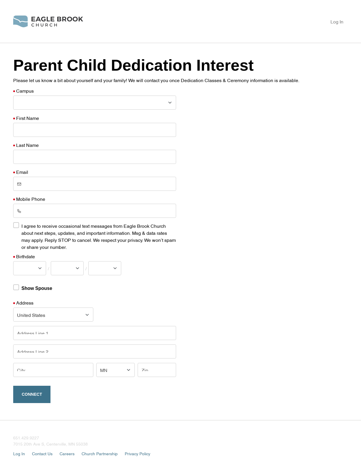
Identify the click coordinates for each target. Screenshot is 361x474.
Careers (67, 453)
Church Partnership (100, 453)
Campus (25, 90)
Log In (336, 21)
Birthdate (25, 256)
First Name (27, 118)
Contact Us (42, 453)
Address (24, 302)
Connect (32, 394)
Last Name (27, 145)
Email (22, 172)
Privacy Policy (137, 453)
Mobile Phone (30, 199)
